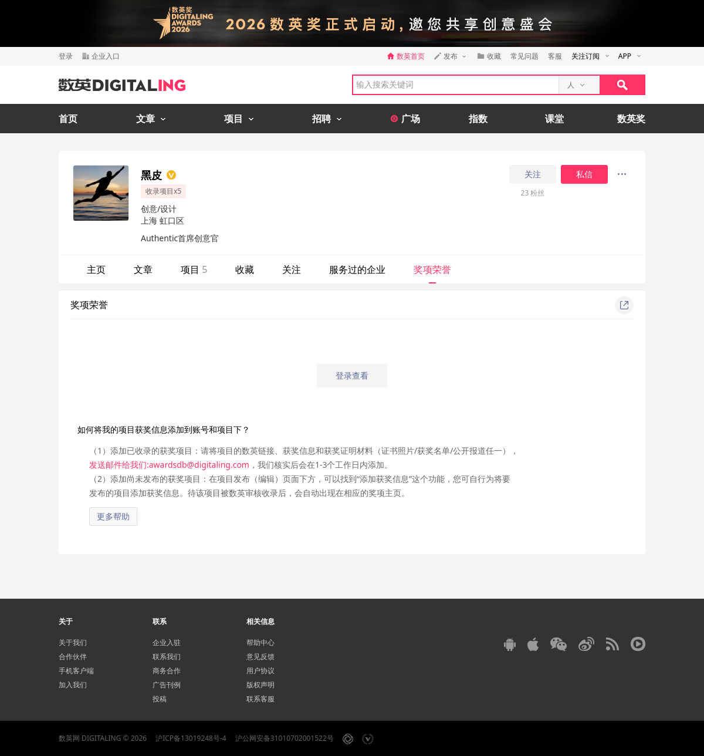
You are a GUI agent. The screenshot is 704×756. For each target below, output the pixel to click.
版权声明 (260, 685)
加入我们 (73, 685)
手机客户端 (76, 671)
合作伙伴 (73, 657)
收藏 (244, 269)
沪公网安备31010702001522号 (284, 738)
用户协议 (260, 671)
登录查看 (352, 375)
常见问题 (524, 56)
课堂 (554, 118)
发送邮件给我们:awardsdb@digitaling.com (169, 464)
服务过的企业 (357, 269)
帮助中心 (260, 642)
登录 (66, 56)
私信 (584, 174)
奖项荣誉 (432, 269)
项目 (194, 269)
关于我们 (73, 642)
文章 (143, 269)
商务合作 (167, 671)
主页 (96, 269)
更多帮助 (113, 516)
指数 (478, 118)
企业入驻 (167, 642)
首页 (68, 118)
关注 (532, 174)
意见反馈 (260, 657)
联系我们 (167, 657)
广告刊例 (167, 685)
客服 (555, 56)
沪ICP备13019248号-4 (190, 738)
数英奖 (631, 118)
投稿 (160, 699)
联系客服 (260, 699)
